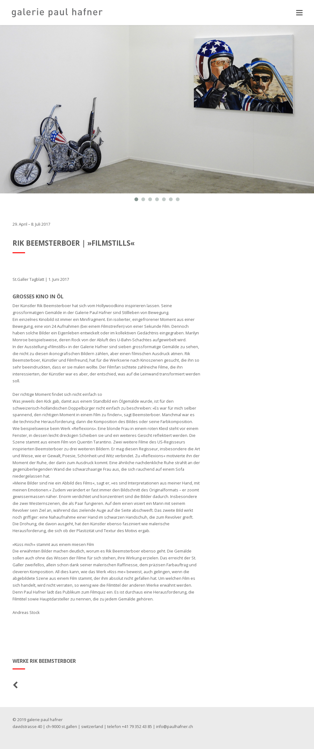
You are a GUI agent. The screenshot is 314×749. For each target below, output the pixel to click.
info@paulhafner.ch (175, 727)
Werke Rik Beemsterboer (44, 660)
